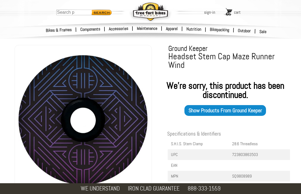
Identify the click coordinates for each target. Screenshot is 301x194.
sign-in (209, 12)
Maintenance (147, 28)
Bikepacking (219, 30)
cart (237, 12)
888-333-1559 (204, 188)
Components (90, 29)
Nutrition (193, 29)
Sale (263, 32)
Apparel (172, 29)
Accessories (118, 29)
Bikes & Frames (59, 30)
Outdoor (244, 31)
